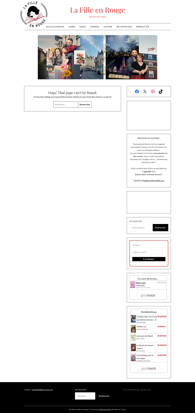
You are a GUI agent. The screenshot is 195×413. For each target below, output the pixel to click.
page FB (147, 171)
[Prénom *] (148, 245)
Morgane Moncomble (144, 361)
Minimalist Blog (105, 409)
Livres (72, 27)
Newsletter (142, 27)
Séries (82, 27)
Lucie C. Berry (142, 322)
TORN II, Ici (141, 326)
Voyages (94, 27)
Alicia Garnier (141, 285)
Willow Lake (141, 283)
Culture (107, 27)
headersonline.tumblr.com (153, 180)
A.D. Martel (141, 351)
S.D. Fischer (141, 338)
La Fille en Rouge (97, 10)
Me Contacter (124, 27)
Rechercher (135, 221)
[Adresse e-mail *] (148, 252)
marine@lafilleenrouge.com (42, 390)
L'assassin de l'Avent (145, 336)
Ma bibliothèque (149, 312)
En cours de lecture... (148, 278)
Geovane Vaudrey (143, 329)
